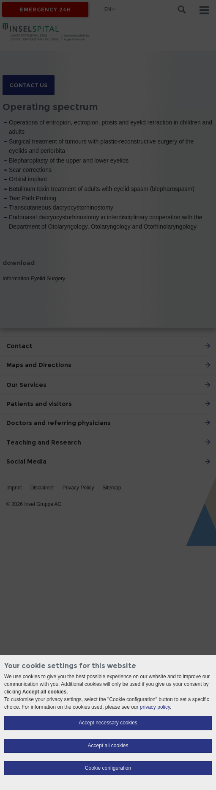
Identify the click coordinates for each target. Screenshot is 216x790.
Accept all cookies (107, 746)
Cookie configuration (108, 768)
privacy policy (155, 707)
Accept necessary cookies (108, 723)
